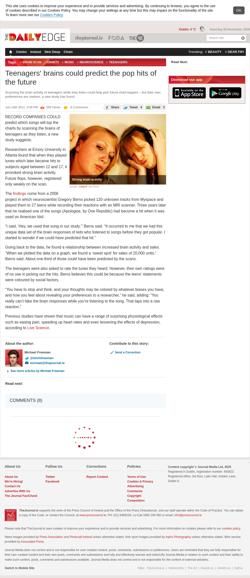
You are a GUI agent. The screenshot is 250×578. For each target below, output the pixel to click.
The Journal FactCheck (21, 496)
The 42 (137, 38)
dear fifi (236, 52)
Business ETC (116, 38)
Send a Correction (124, 352)
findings (19, 193)
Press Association (51, 537)
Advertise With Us (17, 491)
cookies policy (231, 528)
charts (53, 62)
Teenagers (118, 62)
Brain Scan (32, 62)
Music (69, 62)
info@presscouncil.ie (188, 515)
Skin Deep (52, 52)
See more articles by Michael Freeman (34, 371)
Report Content (97, 477)
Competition (136, 500)
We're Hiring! (14, 481)
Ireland (35, 52)
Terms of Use (136, 477)
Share (111, 107)
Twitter (50, 477)
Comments (135, 491)
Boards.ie (207, 568)
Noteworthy (176, 568)
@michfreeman (39, 358)
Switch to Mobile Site (19, 568)
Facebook (52, 481)
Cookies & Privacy (140, 481)
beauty (214, 52)
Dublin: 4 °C (188, 29)
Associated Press (32, 541)
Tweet (132, 107)
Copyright (134, 496)
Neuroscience (92, 62)
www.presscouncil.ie (92, 515)
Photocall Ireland (81, 537)
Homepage (10, 52)
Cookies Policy (51, 15)
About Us (11, 477)
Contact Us (12, 486)
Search (243, 38)
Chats (68, 52)
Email (155, 107)
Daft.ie (238, 568)
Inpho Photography (178, 537)
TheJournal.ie (89, 38)
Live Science (38, 328)
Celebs (21, 52)
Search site (216, 38)
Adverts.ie (223, 568)
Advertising (135, 486)
